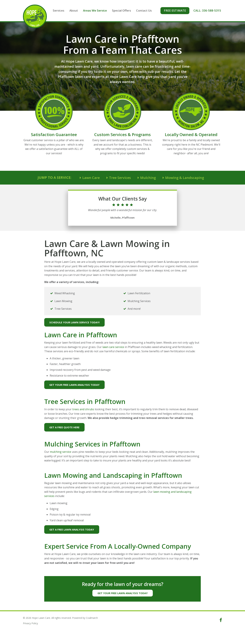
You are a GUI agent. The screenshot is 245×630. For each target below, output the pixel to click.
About (79, 11)
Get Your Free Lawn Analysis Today (74, 385)
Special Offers (127, 11)
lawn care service (113, 347)
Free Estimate (178, 11)
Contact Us (150, 11)
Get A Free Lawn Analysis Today (71, 530)
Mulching (148, 178)
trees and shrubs (83, 409)
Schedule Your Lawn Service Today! (74, 322)
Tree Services (120, 178)
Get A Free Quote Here (64, 427)
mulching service (60, 452)
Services (64, 11)
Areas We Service (101, 11)
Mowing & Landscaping (184, 178)
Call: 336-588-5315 (210, 11)
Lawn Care (91, 178)
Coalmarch (92, 617)
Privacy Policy (30, 623)
